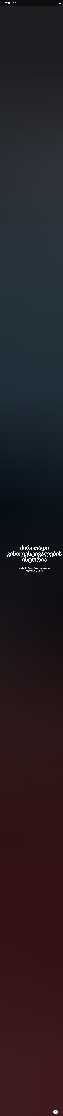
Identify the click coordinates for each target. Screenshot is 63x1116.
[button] (55, 1112)
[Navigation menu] (60, 3)
